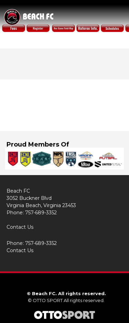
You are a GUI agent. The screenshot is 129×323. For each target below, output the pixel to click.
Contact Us (20, 227)
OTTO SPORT (48, 300)
